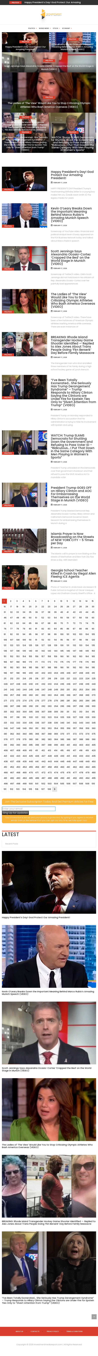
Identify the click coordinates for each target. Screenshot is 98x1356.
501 (36, 783)
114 (55, 639)
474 (55, 772)
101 (67, 634)
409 (24, 750)
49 (23, 617)
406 (5, 750)
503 (49, 783)
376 (5, 739)
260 (30, 695)
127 (43, 645)
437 (11, 761)
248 (49, 689)
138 (17, 650)
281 (68, 700)
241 (5, 689)
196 (5, 673)
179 (87, 662)
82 (42, 628)
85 (61, 628)
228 (17, 684)
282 (74, 700)
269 (87, 695)
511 (5, 789)
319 (24, 717)
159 (55, 656)
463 (80, 767)
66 (36, 623)
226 (5, 684)
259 (24, 695)
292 (43, 706)
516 (36, 789)
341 (68, 722)
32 (11, 612)
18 (17, 606)
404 (87, 744)
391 (5, 744)
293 (49, 706)
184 (24, 667)
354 (55, 728)
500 (30, 783)
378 (17, 739)
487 (43, 778)
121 (5, 645)
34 (23, 612)
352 (43, 728)
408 (17, 750)
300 (93, 706)
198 (17, 673)
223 (80, 678)
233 (49, 684)
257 (11, 695)
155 (30, 656)
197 (11, 673)
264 (55, 695)
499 (24, 783)
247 (43, 689)
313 (80, 711)
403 (80, 744)
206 (68, 673)
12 (74, 601)
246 (36, 689)
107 (11, 639)
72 (74, 623)
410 (30, 750)
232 (43, 684)
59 (86, 617)
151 (5, 656)
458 (49, 767)
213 (17, 678)
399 (55, 744)
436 (5, 761)
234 (55, 684)
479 (87, 772)
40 (61, 612)
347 (11, 728)
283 (80, 700)
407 (11, 750)
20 (30, 606)
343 (80, 722)
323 (49, 717)
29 (86, 606)
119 (86, 639)
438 (17, 761)
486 (36, 778)
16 (5, 606)
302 (11, 711)
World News (37, 28)
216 (36, 678)
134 (87, 645)
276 (36, 700)
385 (61, 739)
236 (68, 684)
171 (36, 662)
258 (17, 695)
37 (42, 612)
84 (55, 628)
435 (93, 756)
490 (61, 778)
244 (24, 689)
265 (61, 695)
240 (93, 684)
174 (55, 662)
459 (55, 767)
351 (36, 728)
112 (42, 639)
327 (74, 717)
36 (36, 612)
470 (30, 772)
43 (80, 612)
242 (11, 689)
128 (49, 645)
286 (5, 706)
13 (80, 601)
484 (24, 778)
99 (55, 634)
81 (36, 628)
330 (93, 717)
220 (61, 678)
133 (80, 645)
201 (36, 673)
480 (93, 772)
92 (11, 634)
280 (61, 700)
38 (49, 612)
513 (17, 789)
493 (80, 778)
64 (23, 623)
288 (17, 706)
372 (74, 733)
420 (93, 750)
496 (5, 783)
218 (49, 678)
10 (61, 601)
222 (74, 678)
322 (43, 717)
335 (30, 722)
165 (93, 656)
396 (36, 744)
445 (61, 761)
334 (24, 722)
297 (74, 706)
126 (36, 645)
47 (11, 617)
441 (36, 761)
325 (61, 717)
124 (24, 645)
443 (49, 761)
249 (55, 689)
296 (68, 706)
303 (17, 711)
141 (36, 650)
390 (93, 739)
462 (74, 767)
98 (49, 634)
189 (55, 667)
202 (43, 673)
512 (11, 789)
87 (74, 628)
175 (61, 662)
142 (43, 650)
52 (42, 617)
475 (61, 772)
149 (87, 650)
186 (36, 667)
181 (5, 667)
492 (74, 778)
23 (49, 606)
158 (49, 656)
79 (23, 628)
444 (55, 761)
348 (17, 728)
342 (74, 722)
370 (61, 733)
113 (49, 639)
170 (30, 662)
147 (74, 650)
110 (30, 639)
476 (68, 772)
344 (87, 722)
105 (93, 634)
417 (74, 750)
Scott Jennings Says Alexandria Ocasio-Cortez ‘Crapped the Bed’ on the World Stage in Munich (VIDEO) (71, 257)
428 (49, 756)
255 (93, 689)
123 (17, 645)
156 (36, 656)
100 (61, 634)
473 (49, 772)
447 (74, 761)
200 (30, 673)
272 (11, 700)
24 (55, 606)
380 (30, 739)
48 (17, 617)
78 (17, 628)
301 (5, 711)
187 (43, 667)
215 (30, 678)
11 (67, 601)
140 (30, 650)
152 (11, 656)
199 (24, 673)
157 (43, 656)
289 (24, 706)
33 (17, 612)
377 (11, 739)
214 (24, 678)
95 (30, 634)
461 (68, 767)
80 (30, 628)
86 (67, 628)
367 (43, 733)
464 (87, 767)
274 (24, 700)
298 (80, 706)
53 (49, 617)
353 (49, 728)
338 (49, 722)
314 (87, 711)
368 (49, 733)
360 (93, 728)
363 (17, 733)
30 (93, 606)
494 (87, 778)
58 (80, 617)
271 (5, 700)
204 (55, 673)
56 (67, 617)
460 (61, 767)
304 (24, 711)
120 (93, 639)
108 (17, 639)
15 (93, 601)
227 (11, 684)
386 (68, 739)
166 (5, 662)
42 (74, 612)
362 (11, 733)
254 (87, 689)
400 (61, 744)
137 (11, 650)
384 (55, 739)
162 (74, 656)
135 (93, 645)
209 (87, 673)
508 (80, 783)
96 (36, 634)
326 (68, 717)
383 (49, 739)
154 (24, 656)
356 (68, 728)
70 (61, 623)
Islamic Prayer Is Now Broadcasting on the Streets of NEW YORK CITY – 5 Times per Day (72, 538)
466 (5, 772)
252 (74, 689)
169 (24, 662)
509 (87, 783)
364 (24, 733)
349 (24, 728)
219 (55, 678)
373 (80, 733)
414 (55, 750)
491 (68, 778)
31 (5, 612)
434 (87, 756)
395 (30, 744)
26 (67, 606)
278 (49, 700)
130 (61, 645)
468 (17, 772)
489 (55, 778)
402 (74, 744)
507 (74, 783)
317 (11, 717)
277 (43, 700)
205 (61, 673)
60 (93, 617)
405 (93, 744)
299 (87, 706)
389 (87, 739)
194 (87, 667)
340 (61, 722)
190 (61, 667)
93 (17, 634)
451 (5, 767)
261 (36, 695)
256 (5, 695)
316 (5, 717)
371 (68, 733)
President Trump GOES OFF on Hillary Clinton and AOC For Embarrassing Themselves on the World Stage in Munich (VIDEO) (71, 494)
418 (80, 750)
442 (43, 761)
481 (5, 778)
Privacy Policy (53, 1331)
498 (17, 783)
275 (30, 700)
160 (61, 656)
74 (86, 623)
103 (80, 634)
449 (87, 761)
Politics (15, 3)
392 (11, 744)
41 (67, 612)
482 (11, 778)
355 (61, 728)
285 (93, 700)
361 (5, 733)
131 (67, 645)
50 (30, 617)
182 (11, 667)
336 (36, 722)
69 (55, 623)
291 (36, 706)
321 (36, 717)
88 (80, 628)
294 (55, 706)
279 (55, 700)
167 (11, 662)
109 (24, 639)
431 (68, 756)
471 (36, 772)
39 (55, 612)
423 (17, 756)
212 (11, 678)
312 (74, 711)
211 (5, 678)
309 (55, 711)
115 (61, 639)
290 (30, 706)
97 (42, 634)
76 (5, 628)
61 (5, 623)
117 (74, 639)
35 (30, 612)
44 (86, 612)
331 (5, 722)
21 (36, 606)
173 (49, 662)
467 (11, 772)
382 (43, 739)
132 (74, 645)
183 (17, 667)
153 (17, 656)
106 (5, 639)
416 (68, 750)
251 (68, 689)
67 (42, 623)
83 (49, 628)
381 (36, 739)
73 (80, 623)
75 (93, 623)
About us (19, 1331)
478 (80, 772)
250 (61, 689)
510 (93, 783)
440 (30, 761)
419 (87, 750)
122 (11, 645)
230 (30, 684)
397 (43, 744)
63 (17, 623)
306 (36, 711)
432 (74, 756)
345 (93, 722)
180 (93, 662)
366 (36, 733)
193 (80, 667)
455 (30, 767)
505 (61, 783)
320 (30, 717)
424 (24, 756)
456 (36, 767)
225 (93, 678)
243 (17, 689)
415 (61, 750)
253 (80, 689)
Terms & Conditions (74, 1331)
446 (68, 761)
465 (93, 767)
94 (23, 634)
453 (17, 767)
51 (36, 617)
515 (30, 789)
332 (11, 722)
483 (17, 778)
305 (30, 711)
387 (74, 739)
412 (43, 750)
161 (67, 656)
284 (87, 700)
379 (24, 739)
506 (68, 783)
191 (67, 667)
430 (61, 756)
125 (30, 645)
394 (24, 744)
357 (74, 728)
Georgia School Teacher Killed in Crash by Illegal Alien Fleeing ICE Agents (73, 573)
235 (61, 684)
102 (74, 634)
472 (43, 772)
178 (80, 662)
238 (80, 684)
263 (49, 695)
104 (87, 634)
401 (68, 744)
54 (55, 617)
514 (24, 789)
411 (36, 750)
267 (74, 695)
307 (43, 711)
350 (30, 728)
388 (80, 739)
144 (55, 650)
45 (93, 612)
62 (11, 623)
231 (36, 684)
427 (43, 756)
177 (74, 662)
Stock (48, 28)
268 (80, 695)
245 (30, 689)
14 (86, 601)
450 (93, 761)
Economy (59, 28)
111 (36, 639)
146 (68, 650)
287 (11, 706)
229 (24, 684)
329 (87, 717)
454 (24, 767)
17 (11, 606)
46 (5, 617)
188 (49, 667)
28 (80, 606)
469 (24, 772)
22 (42, 606)
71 (67, 623)
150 (93, 650)
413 (49, 750)
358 (80, 728)
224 (87, 678)
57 (74, 617)
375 (93, 733)
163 (80, 656)
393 (17, 744)
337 (43, 722)
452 (11, 767)
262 (43, 695)
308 (49, 711)
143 (49, 650)
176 (68, 662)
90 (93, 628)
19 (23, 606)
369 (55, 733)
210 (93, 673)
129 (55, 645)
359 (87, 728)
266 (68, 695)
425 (30, 756)
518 (49, 789)
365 (30, 733)
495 (93, 778)
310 (61, 711)
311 (67, 711)
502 (43, 783)
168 (17, 662)
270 (93, 695)
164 (87, 656)
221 (68, 678)
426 (36, 756)
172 (43, 662)
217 (43, 678)
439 (24, 761)
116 (67, 639)
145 (61, 650)
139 (24, 650)
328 (80, 717)
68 (49, 623)
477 (74, 772)
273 (17, 700)
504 (55, 783)
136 (5, 650)
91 (5, 634)
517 (43, 789)
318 (17, 717)
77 (11, 628)
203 (49, 673)
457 (43, 767)
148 (80, 650)
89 (86, 628)
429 (55, 756)
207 (74, 673)
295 (61, 706)
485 (30, 778)
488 (49, 778)
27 (74, 606)
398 (49, 744)
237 (74, 684)
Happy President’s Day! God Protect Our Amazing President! (25, 48)
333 (17, 722)
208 (80, 673)
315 (93, 711)
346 (5, 728)
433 (80, 756)
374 (87, 733)
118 (80, 639)
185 (30, 667)
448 (80, 761)
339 (55, 722)
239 (87, 684)
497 (11, 783)
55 (61, 617)
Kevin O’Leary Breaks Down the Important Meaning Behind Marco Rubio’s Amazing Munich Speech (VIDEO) (72, 47)
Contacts (35, 1331)
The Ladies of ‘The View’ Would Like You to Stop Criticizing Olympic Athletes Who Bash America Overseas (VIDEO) (73, 300)
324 (55, 717)
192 (74, 667)
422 (11, 756)
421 (5, 756)
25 (61, 606)
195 (93, 667)
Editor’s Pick (72, 28)
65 (30, 623)
